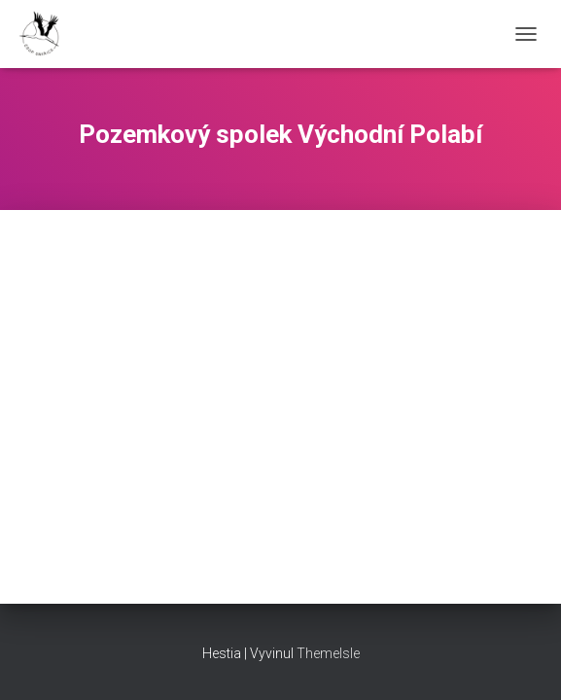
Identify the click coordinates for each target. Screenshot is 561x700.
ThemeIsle (328, 653)
